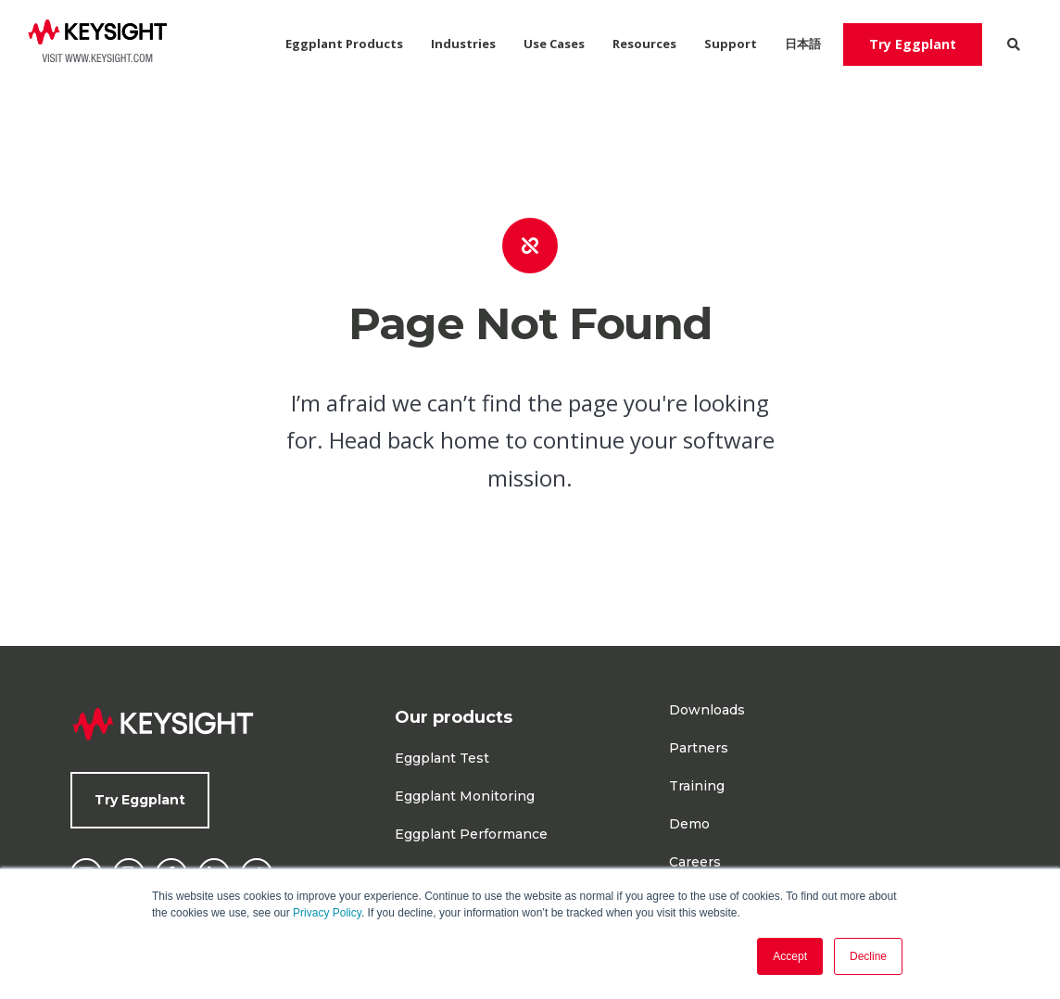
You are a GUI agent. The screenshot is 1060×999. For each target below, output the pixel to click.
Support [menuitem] (730, 43)
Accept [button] (790, 956)
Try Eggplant (912, 44)
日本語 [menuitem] (803, 43)
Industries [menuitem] (463, 43)
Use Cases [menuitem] (554, 43)
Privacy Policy (327, 912)
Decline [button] (868, 956)
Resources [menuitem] (644, 43)
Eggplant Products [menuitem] (344, 43)
